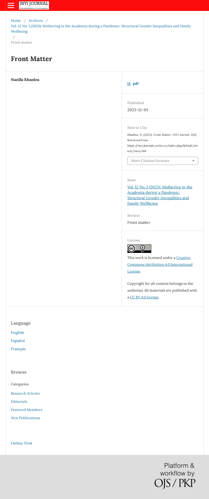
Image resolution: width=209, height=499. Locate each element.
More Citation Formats (150, 160)
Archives (36, 20)
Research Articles (25, 393)
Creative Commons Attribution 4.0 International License (160, 264)
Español (18, 340)
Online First (21, 443)
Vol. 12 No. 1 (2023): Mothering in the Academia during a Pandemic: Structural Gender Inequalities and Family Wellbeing (101, 29)
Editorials (19, 401)
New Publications (25, 418)
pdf (136, 83)
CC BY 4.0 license (144, 297)
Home (16, 20)
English (17, 332)
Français (18, 348)
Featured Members (26, 409)
